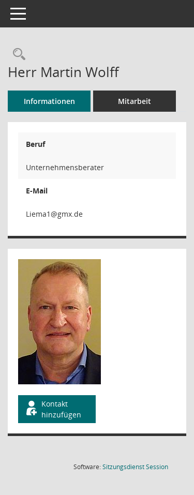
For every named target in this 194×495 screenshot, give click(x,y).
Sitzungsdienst (135, 466)
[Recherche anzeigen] (16, 54)
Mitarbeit (134, 101)
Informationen (49, 101)
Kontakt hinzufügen (52, 409)
